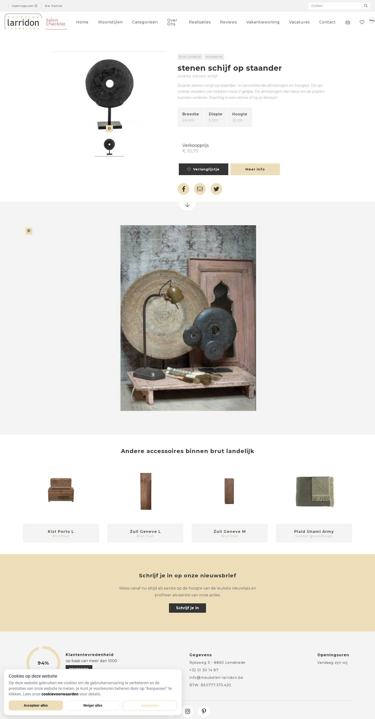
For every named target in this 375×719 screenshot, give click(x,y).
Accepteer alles (36, 705)
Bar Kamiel (53, 5)
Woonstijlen (110, 22)
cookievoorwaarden (60, 694)
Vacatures (299, 22)
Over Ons (172, 22)
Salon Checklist (55, 22)
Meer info (255, 169)
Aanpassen (150, 705)
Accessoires (214, 56)
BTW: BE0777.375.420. (210, 685)
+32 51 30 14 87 (203, 670)
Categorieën (145, 22)
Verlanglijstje (203, 169)
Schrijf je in (187, 608)
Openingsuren (25, 5)
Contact (327, 22)
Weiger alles (92, 705)
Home (82, 22)
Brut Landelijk (190, 56)
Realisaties (200, 22)
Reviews (228, 22)
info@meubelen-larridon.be (216, 677)
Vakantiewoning (263, 22)
